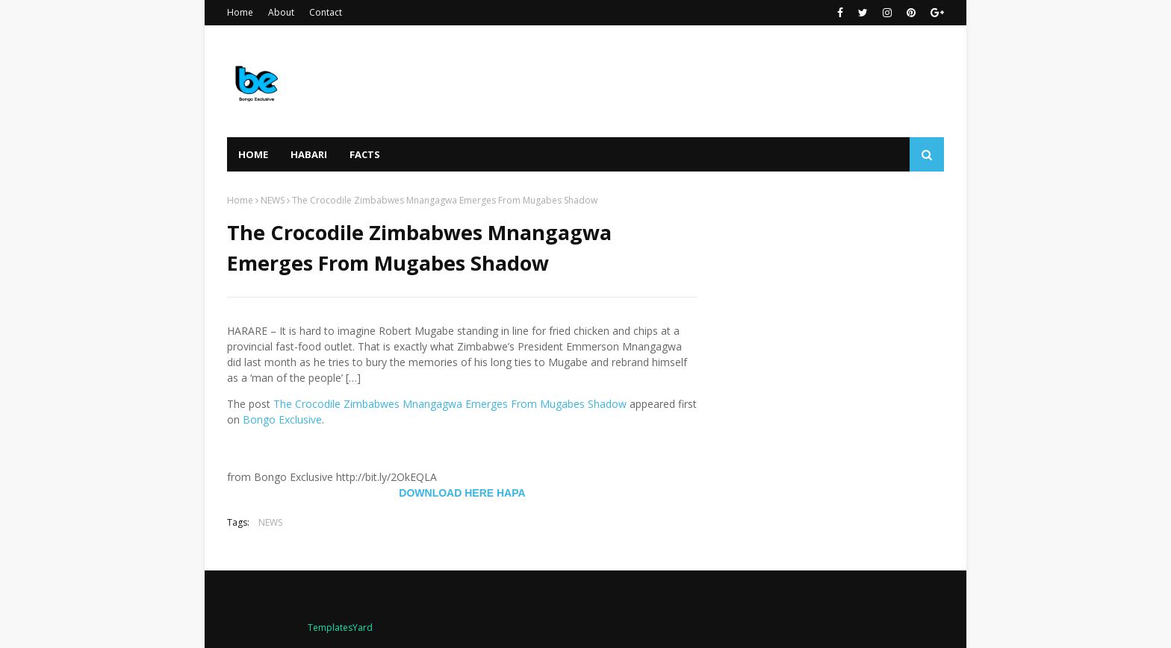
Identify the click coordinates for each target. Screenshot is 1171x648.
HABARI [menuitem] (309, 154)
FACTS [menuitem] (365, 154)
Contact (325, 12)
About (281, 12)
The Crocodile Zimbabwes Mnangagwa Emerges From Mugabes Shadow (450, 404)
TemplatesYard (340, 627)
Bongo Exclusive (282, 419)
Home (240, 12)
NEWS (273, 200)
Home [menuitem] (253, 154)
